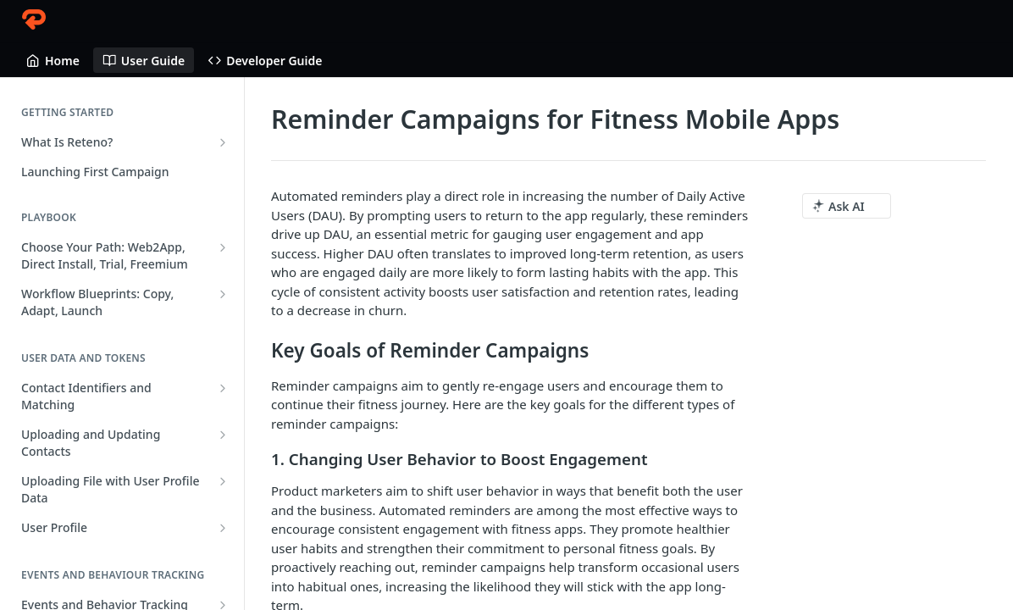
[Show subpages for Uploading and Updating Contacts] (223, 434)
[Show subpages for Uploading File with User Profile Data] (223, 481)
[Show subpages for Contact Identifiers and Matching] (223, 388)
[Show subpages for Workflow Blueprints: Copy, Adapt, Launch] (223, 294)
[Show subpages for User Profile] (223, 528)
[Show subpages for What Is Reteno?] (223, 142)
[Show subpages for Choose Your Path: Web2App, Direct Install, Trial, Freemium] (223, 247)
